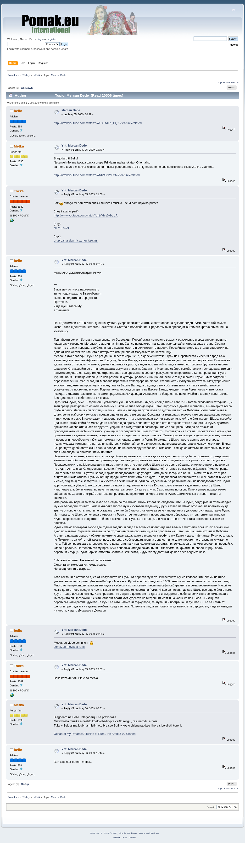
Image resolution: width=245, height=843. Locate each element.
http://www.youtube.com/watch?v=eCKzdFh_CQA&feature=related (98, 123)
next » (235, 82)
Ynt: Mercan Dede (74, 145)
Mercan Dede (70, 110)
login (41, 39)
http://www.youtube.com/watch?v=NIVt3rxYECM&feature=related (97, 175)
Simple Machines (128, 833)
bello (18, 111)
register (51, 39)
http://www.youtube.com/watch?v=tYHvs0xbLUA (85, 215)
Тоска (19, 191)
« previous (224, 82)
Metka (19, 146)
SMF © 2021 (110, 833)
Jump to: (211, 807)
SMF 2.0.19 (96, 833)
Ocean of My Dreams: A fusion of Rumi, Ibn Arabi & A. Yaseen (95, 734)
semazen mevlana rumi (69, 646)
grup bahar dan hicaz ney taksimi (76, 240)
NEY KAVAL (62, 228)
